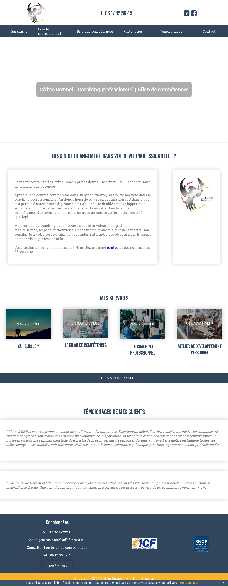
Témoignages (171, 31)
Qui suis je (19, 31)
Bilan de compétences (95, 31)
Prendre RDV (57, 566)
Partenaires (133, 31)
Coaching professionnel (49, 31)
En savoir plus (189, 582)
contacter (115, 247)
